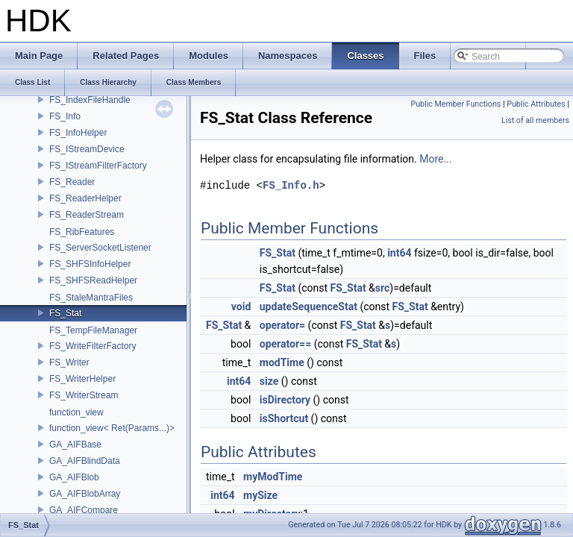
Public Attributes (536, 104)
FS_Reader (72, 182)
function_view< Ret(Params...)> (112, 428)
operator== (285, 344)
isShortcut (284, 418)
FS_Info (65, 116)
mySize (260, 495)
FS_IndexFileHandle (90, 100)
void (241, 307)
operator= (282, 325)
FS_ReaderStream (86, 215)
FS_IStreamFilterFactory (98, 165)
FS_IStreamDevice (87, 149)
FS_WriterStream (83, 395)
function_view (76, 412)
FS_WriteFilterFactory (92, 346)
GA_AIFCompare (83, 510)
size (269, 381)
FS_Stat (65, 313)
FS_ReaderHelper (85, 198)
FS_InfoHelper (78, 133)
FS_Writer (69, 362)
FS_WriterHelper (82, 379)
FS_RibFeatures (81, 232)
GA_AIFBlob (74, 477)
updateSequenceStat (308, 307)
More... (435, 159)
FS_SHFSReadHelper (93, 280)
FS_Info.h (291, 185)
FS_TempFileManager (93, 330)
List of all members (535, 120)
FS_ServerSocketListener (100, 247)
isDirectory (285, 400)
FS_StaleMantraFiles (91, 297)
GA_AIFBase (75, 444)
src (382, 288)
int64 (399, 253)
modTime (282, 362)
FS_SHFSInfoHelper (90, 264)
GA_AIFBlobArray (84, 494)
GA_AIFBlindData (84, 461)
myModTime (272, 477)
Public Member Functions (456, 104)
